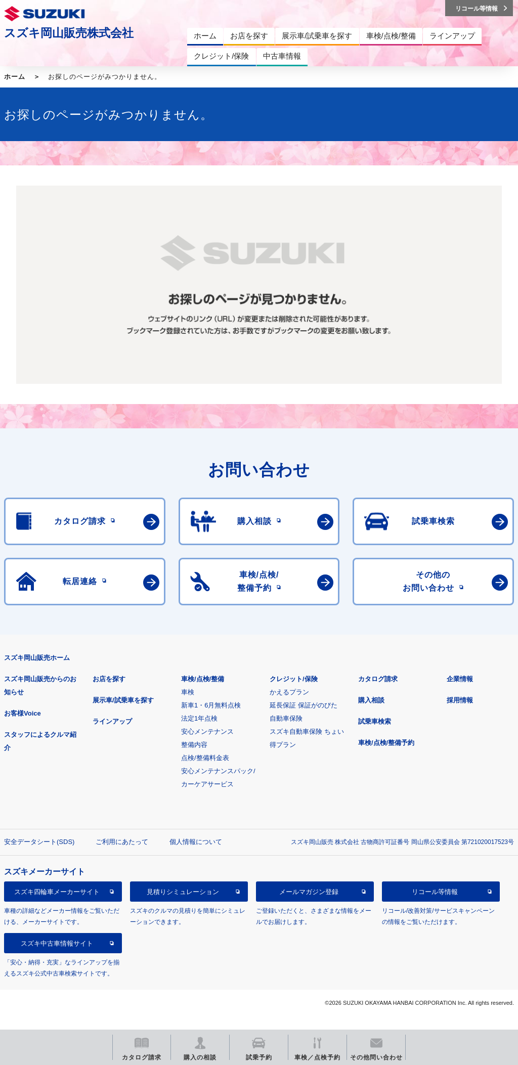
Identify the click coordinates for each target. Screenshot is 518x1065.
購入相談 (371, 700)
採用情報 (460, 700)
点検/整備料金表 (205, 758)
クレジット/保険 (294, 679)
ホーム (14, 76)
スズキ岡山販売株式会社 (69, 32)
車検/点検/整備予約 (386, 742)
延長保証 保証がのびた (303, 705)
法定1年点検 (199, 718)
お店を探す (109, 679)
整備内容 (194, 744)
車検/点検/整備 (202, 679)
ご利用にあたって (122, 842)
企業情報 (460, 679)
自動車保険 (286, 718)
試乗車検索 (374, 721)
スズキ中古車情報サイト (57, 943)
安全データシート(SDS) (39, 842)
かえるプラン (289, 692)
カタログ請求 (378, 679)
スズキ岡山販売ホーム (37, 657)
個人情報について (195, 842)
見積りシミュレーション (183, 892)
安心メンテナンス (207, 731)
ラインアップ (112, 721)
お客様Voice (22, 713)
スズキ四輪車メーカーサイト (57, 892)
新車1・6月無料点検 (211, 705)
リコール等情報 (435, 892)
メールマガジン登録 (308, 892)
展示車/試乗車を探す (123, 700)
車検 (187, 692)
